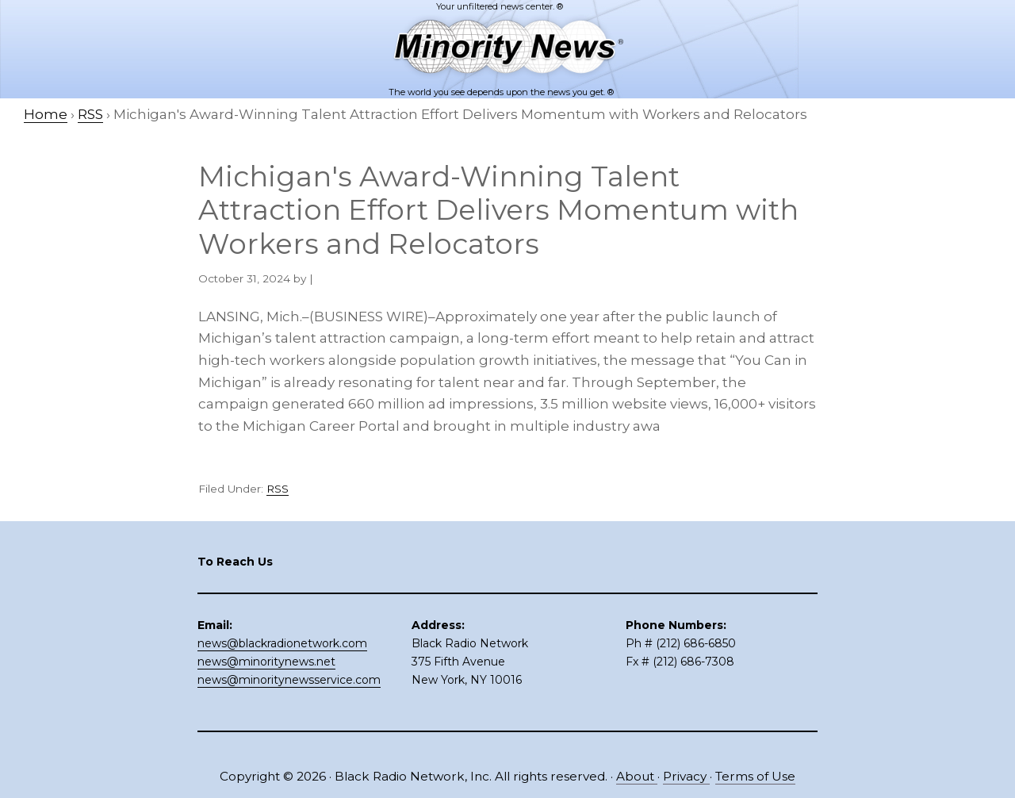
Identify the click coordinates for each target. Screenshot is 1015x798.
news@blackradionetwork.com (282, 643)
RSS (277, 488)
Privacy (686, 776)
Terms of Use (755, 776)
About (636, 776)
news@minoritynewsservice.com (289, 680)
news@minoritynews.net (266, 661)
